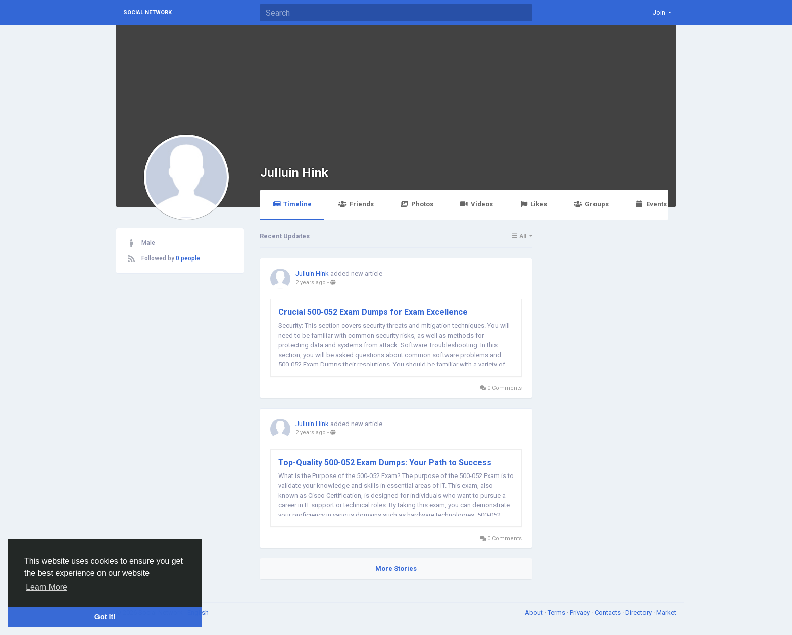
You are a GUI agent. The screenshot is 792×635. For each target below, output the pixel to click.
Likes (533, 204)
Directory (639, 612)
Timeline (292, 204)
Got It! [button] (105, 617)
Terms (557, 612)
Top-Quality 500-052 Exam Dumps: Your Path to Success (384, 462)
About (534, 612)
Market (666, 612)
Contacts (608, 612)
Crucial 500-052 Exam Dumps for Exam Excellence (373, 312)
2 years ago (310, 282)
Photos (417, 204)
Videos (476, 204)
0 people (188, 258)
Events (651, 204)
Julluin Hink (294, 172)
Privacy (580, 612)
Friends (355, 204)
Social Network (147, 12)
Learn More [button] (46, 587)
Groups (591, 204)
